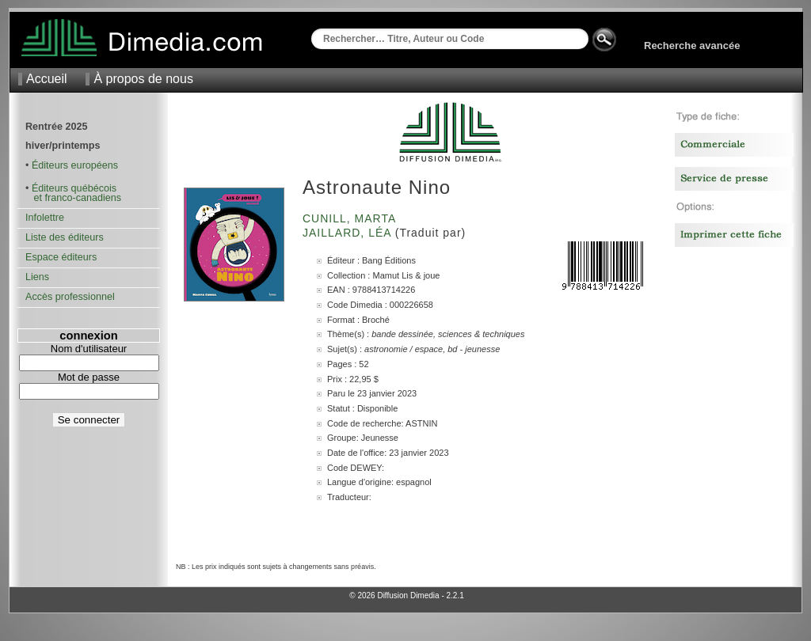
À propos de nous (142, 78)
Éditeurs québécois (74, 188)
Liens (37, 277)
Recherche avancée (692, 45)
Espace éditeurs (61, 257)
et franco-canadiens (73, 197)
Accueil (46, 78)
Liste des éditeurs (64, 237)
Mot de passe (89, 377)
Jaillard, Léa (349, 232)
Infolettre (44, 217)
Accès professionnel (70, 296)
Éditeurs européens (75, 165)
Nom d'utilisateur (89, 349)
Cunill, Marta (351, 218)
